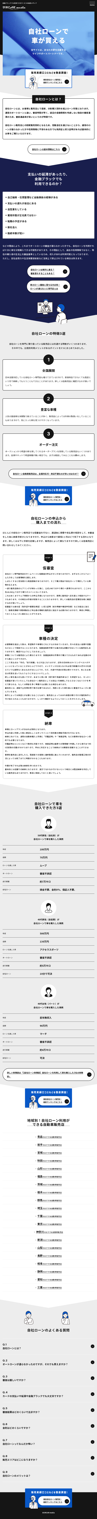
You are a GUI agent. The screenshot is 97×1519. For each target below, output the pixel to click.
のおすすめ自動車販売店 (49, 1137)
